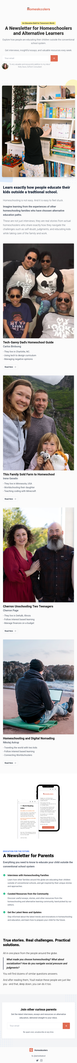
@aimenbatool (39, 1056)
